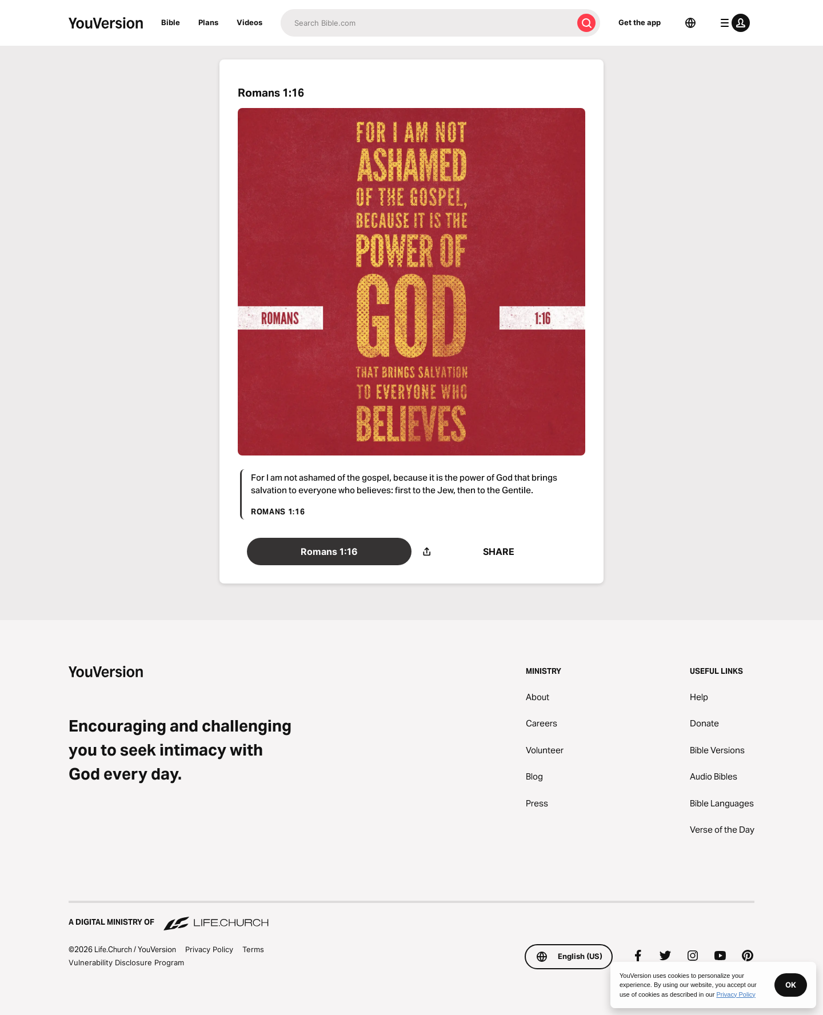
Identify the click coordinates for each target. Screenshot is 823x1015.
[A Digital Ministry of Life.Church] (411, 916)
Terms (253, 949)
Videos (249, 22)
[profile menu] (732, 22)
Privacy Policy (209, 949)
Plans (208, 22)
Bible (170, 22)
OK (790, 984)
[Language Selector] (690, 22)
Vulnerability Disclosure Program (126, 962)
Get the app (639, 22)
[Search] (427, 23)
